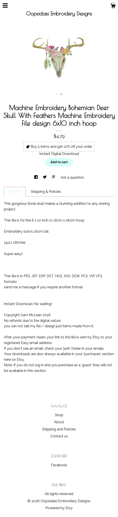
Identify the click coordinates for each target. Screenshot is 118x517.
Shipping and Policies (59, 429)
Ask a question (72, 177)
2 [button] (61, 94)
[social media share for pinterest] (54, 177)
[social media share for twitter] (45, 177)
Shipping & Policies (46, 192)
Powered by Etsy (59, 508)
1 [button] (57, 94)
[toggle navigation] (5, 5)
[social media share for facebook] (36, 177)
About (59, 422)
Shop (59, 415)
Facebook (59, 465)
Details (14, 192)
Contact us (59, 436)
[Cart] (113, 6)
